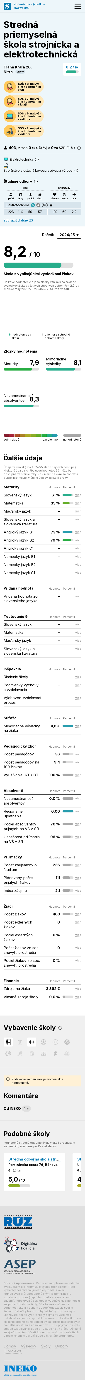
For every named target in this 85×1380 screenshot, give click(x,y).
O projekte (13, 1351)
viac (19, 71)
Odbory (61, 1346)
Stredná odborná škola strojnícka (38, 1159)
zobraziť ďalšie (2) (18, 220)
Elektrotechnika (17, 205)
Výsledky (28, 1346)
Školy (46, 1346)
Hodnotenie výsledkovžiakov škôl (29, 6)
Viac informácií (57, 289)
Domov (10, 1346)
